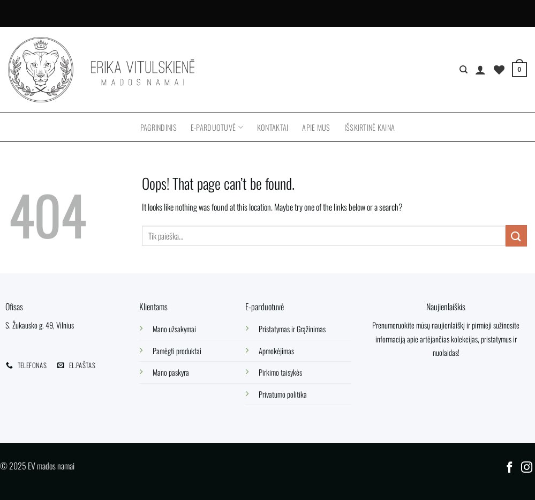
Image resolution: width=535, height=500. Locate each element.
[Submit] (516, 235)
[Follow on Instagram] (526, 468)
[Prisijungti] (480, 69)
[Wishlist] (499, 69)
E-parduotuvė (217, 127)
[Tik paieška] (463, 69)
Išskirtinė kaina (369, 127)
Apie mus (316, 127)
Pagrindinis (158, 127)
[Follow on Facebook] (509, 468)
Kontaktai (273, 127)
